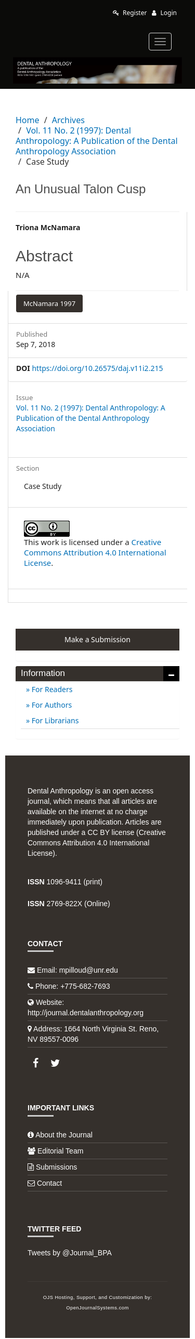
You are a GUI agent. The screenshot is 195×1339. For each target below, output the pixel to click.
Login (164, 12)
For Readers (51, 689)
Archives (68, 120)
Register (130, 12)
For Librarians (54, 720)
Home (28, 120)
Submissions (56, 1167)
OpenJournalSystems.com (97, 1307)
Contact (49, 1183)
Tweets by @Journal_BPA (70, 1253)
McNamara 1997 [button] (49, 303)
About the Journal (64, 1135)
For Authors (51, 705)
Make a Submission (97, 639)
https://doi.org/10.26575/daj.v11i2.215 (97, 368)
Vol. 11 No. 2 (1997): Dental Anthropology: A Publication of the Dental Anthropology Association (97, 141)
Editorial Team (60, 1151)
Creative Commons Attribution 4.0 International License (95, 552)
